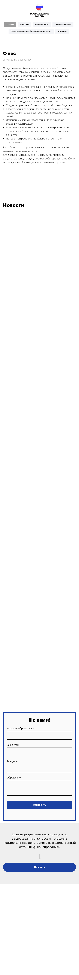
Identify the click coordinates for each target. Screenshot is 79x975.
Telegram (12, 761)
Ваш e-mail (13, 745)
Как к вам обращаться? (20, 728)
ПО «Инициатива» (63, 24)
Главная (10, 24)
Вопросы (24, 24)
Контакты (62, 31)
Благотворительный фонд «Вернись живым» (31, 31)
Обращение (14, 778)
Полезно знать (41, 24)
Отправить (39, 805)
